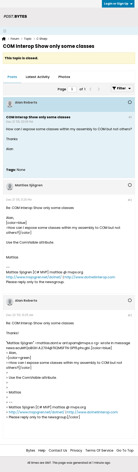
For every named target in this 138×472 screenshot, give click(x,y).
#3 (130, 315)
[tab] (12, 77)
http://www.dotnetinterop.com (89, 277)
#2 (130, 200)
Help (42, 450)
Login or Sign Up (118, 4)
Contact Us (58, 450)
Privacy (76, 450)
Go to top (125, 450)
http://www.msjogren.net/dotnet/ (34, 277)
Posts (12, 76)
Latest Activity (38, 76)
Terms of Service (99, 450)
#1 (130, 117)
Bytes (30, 450)
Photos (64, 76)
